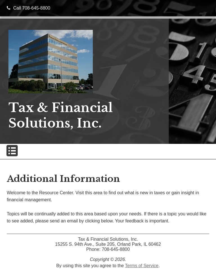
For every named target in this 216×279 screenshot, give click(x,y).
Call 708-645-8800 (28, 8)
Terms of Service (141, 265)
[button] (12, 150)
